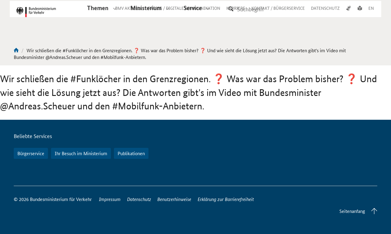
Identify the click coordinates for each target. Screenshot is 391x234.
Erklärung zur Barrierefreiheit (226, 199)
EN (371, 13)
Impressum (110, 199)
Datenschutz (139, 199)
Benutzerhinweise (174, 199)
